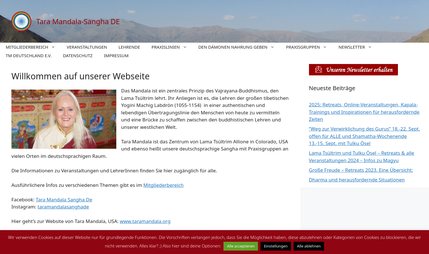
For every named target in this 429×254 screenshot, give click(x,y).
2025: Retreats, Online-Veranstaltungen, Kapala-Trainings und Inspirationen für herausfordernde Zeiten (364, 111)
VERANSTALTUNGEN (87, 47)
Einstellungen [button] (276, 246)
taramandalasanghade (63, 206)
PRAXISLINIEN (171, 47)
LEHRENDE (129, 47)
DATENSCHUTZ (78, 55)
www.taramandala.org (145, 221)
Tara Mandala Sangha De (64, 199)
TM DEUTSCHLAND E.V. (29, 55)
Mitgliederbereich (163, 185)
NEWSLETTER (358, 47)
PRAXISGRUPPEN (309, 47)
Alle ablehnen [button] (309, 246)
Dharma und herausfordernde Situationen (357, 179)
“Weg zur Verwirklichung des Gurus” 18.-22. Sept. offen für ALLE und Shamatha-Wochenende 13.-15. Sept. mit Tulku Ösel (364, 135)
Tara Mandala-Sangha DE (78, 21)
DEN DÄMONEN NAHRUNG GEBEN (239, 47)
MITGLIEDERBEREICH (33, 47)
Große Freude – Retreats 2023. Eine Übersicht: (361, 170)
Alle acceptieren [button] (241, 246)
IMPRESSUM (116, 55)
